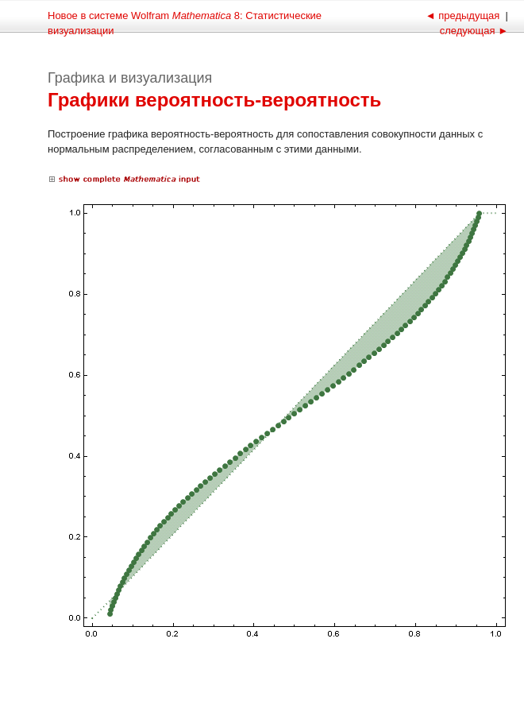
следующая (472, 31)
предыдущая (464, 15)
